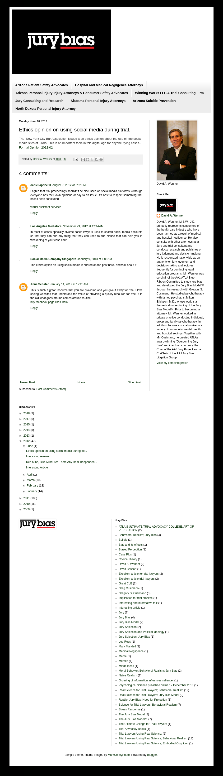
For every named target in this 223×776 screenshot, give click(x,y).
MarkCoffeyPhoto (119, 755)
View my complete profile (172, 363)
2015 (27, 424)
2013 (27, 435)
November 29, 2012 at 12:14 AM (83, 226)
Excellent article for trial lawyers (139, 573)
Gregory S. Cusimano (132, 593)
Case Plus (125, 554)
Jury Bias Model (129, 622)
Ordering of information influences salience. (146, 680)
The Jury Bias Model (132, 714)
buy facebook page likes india (49, 302)
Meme (123, 656)
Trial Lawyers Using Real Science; (140, 733)
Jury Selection (128, 627)
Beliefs (123, 539)
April (30, 474)
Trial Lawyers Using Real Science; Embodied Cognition (154, 743)
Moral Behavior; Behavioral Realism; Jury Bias (148, 670)
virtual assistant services (45, 207)
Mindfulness (126, 666)
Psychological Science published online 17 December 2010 (156, 685)
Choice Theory (128, 559)
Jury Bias (124, 617)
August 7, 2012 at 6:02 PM (69, 185)
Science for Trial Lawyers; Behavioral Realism (148, 704)
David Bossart (128, 569)
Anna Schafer (39, 284)
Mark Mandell (127, 646)
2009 (27, 509)
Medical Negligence (131, 651)
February (33, 485)
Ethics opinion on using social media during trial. (56, 451)
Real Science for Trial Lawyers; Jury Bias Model (149, 695)
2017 (27, 419)
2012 (27, 441)
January (32, 491)
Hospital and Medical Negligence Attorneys (109, 85)
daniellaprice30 (40, 185)
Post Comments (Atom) (51, 389)
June (30, 446)
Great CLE (125, 583)
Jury (121, 612)
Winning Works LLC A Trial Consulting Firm (169, 93)
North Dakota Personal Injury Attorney (45, 109)
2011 (27, 498)
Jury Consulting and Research (39, 101)
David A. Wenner (172, 215)
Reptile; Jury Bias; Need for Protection (143, 699)
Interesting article (129, 607)
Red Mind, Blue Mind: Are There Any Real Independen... (61, 462)
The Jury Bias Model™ (133, 719)
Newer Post (27, 382)
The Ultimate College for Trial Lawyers (143, 724)
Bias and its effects (131, 544)
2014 (27, 430)
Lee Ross (125, 641)
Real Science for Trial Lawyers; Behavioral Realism (151, 690)
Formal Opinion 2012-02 (36, 147)
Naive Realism (128, 675)
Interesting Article (37, 467)
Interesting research (38, 456)
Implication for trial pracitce (136, 598)
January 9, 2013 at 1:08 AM (95, 259)
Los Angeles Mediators (45, 226)
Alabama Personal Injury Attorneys (97, 101)
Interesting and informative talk (138, 603)
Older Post (134, 382)
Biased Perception (130, 549)
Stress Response (129, 709)
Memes (123, 661)
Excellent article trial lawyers (137, 578)
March (31, 480)
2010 (27, 504)
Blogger (152, 755)
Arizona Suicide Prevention (154, 101)
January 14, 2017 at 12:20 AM (69, 284)
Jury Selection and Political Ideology (141, 632)
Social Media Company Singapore (53, 259)
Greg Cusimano (129, 588)
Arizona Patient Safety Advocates (41, 85)
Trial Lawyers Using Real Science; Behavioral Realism (153, 738)
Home (81, 382)
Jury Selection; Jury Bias (134, 636)
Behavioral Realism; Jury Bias (138, 535)
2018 (27, 413)
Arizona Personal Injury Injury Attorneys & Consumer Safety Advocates (71, 93)
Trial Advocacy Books (132, 729)
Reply (34, 213)
